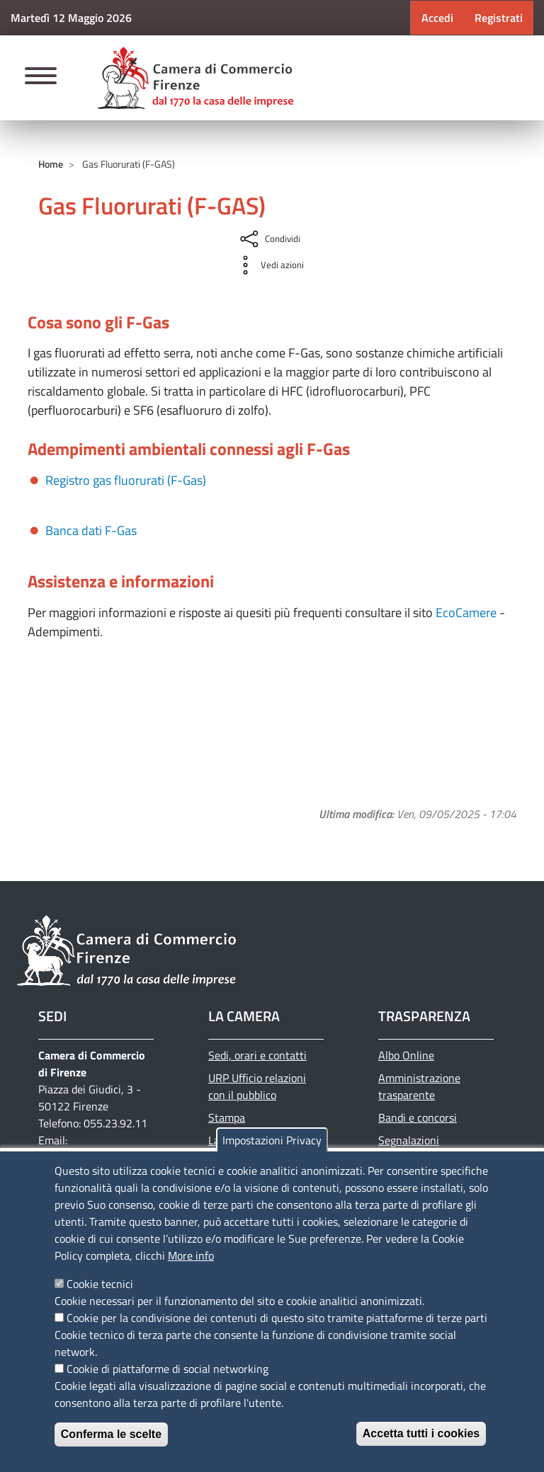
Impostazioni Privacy (272, 1140)
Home (50, 163)
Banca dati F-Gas (91, 530)
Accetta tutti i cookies (421, 1433)
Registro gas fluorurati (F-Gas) (125, 480)
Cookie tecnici (100, 1283)
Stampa (226, 1117)
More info (191, 1255)
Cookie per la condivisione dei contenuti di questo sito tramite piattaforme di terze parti (277, 1317)
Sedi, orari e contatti (257, 1055)
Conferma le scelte (111, 1434)
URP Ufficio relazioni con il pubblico (257, 1086)
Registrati (499, 17)
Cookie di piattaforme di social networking (167, 1368)
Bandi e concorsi (417, 1117)
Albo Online (406, 1055)
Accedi (437, 17)
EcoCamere (466, 612)
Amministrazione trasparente (419, 1086)
